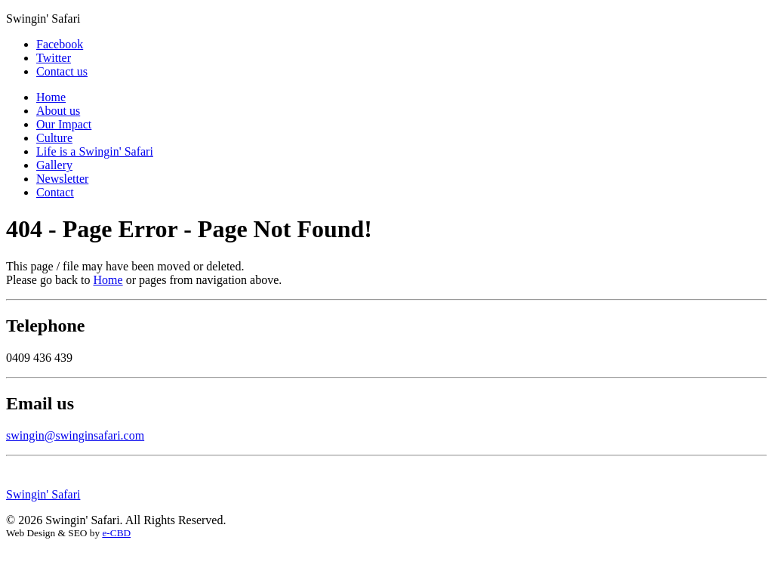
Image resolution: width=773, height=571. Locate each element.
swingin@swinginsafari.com (75, 435)
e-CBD (116, 533)
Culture (54, 137)
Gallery (54, 165)
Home (51, 97)
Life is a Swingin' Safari (94, 151)
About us (58, 110)
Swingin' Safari (43, 494)
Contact (55, 192)
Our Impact (63, 124)
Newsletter (62, 178)
